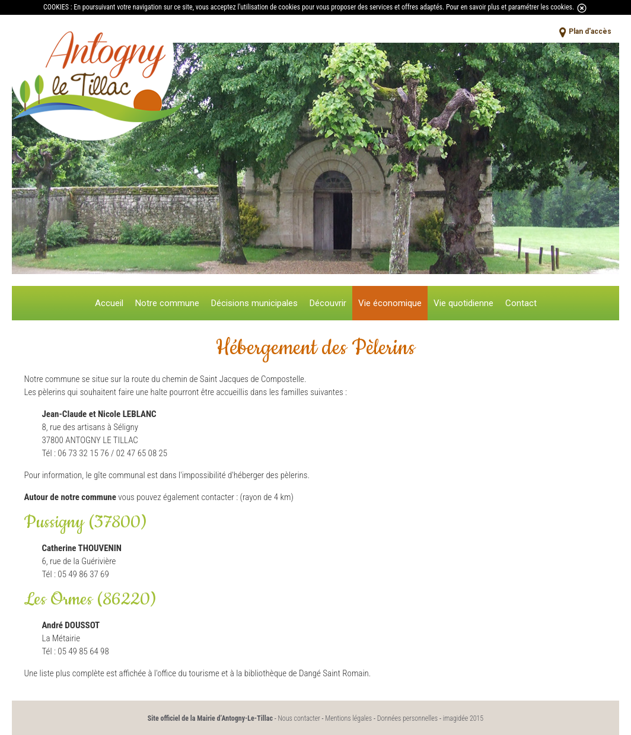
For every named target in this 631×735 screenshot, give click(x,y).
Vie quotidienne (463, 303)
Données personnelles (407, 718)
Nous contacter (299, 718)
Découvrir (328, 303)
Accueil (109, 303)
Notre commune (167, 303)
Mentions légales (348, 718)
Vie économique (390, 303)
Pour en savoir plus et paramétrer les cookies (509, 7)
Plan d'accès (590, 31)
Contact (521, 303)
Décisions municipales (254, 303)
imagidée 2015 (463, 718)
